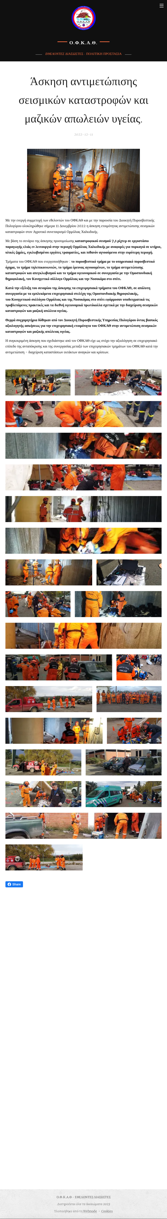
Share (14, 1162)
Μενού (162, 5)
